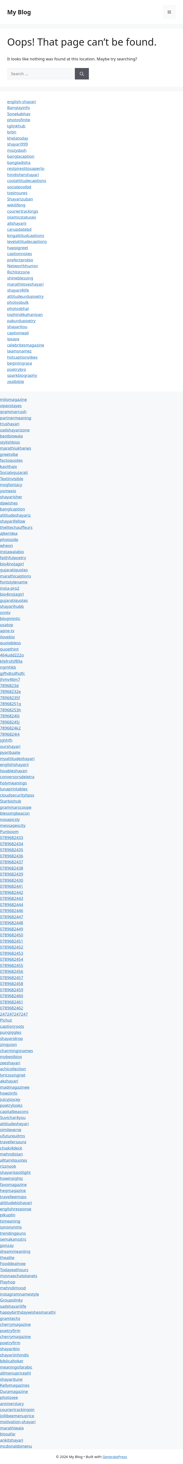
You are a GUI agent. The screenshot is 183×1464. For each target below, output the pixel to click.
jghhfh (6, 740)
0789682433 (11, 837)
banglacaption (20, 156)
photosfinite (18, 119)
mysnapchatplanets (18, 1275)
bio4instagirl (12, 564)
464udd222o (12, 655)
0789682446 (11, 910)
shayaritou (17, 326)
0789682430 (11, 880)
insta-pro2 (9, 588)
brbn (11, 132)
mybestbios (11, 1056)
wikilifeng (16, 205)
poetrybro (16, 369)
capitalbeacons (14, 1111)
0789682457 (11, 977)
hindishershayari (23, 174)
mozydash (16, 150)
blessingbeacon (15, 813)
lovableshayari (13, 770)
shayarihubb (12, 606)
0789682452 (11, 947)
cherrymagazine (15, 1324)
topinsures (17, 192)
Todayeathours (14, 1269)
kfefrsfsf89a (11, 661)
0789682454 (11, 959)
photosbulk (18, 302)
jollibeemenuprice (17, 1415)
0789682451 (11, 941)
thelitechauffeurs (16, 527)
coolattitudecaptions (26, 180)
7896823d (9, 685)
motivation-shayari (18, 1421)
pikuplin (7, 1214)
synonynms (11, 1227)
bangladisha (18, 162)
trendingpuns (13, 1233)
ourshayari (10, 746)
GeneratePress (114, 1456)
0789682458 (11, 983)
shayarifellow (12, 521)
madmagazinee (14, 1087)
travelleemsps (13, 1196)
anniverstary (12, 1403)
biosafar (7, 1434)
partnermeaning (15, 417)
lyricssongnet (12, 1075)
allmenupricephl (15, 1373)
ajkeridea (9, 533)
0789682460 (11, 995)
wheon (6, 545)
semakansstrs (13, 1239)
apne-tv (7, 630)
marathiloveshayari (25, 284)
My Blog (19, 12)
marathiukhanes (15, 448)
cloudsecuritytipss (17, 795)
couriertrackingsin (17, 1409)
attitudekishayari (16, 1202)
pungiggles (10, 1032)
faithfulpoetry (13, 557)
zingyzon (8, 1044)
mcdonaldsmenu (16, 1446)
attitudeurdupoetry (25, 296)
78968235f (10, 697)
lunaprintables (14, 789)
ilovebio (7, 637)
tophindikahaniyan (25, 314)
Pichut (6, 1020)
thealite (7, 1257)
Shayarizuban (20, 199)
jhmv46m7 (10, 679)
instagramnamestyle (19, 1294)
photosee (9, 1397)
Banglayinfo (18, 107)
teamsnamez (19, 351)
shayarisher (11, 496)
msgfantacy (11, 484)
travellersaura (13, 1141)
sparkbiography (22, 375)
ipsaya (13, 338)
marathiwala (12, 1428)
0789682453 (11, 953)
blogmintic (10, 618)
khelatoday (17, 138)
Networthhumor (22, 265)
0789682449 (11, 929)
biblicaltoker (11, 1361)
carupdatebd (19, 229)
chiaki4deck (11, 1148)
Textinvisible (11, 478)
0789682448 (11, 922)
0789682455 (11, 965)
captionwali (18, 333)
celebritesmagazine (25, 345)
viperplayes (11, 405)
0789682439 (11, 874)
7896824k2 (10, 728)
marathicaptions (15, 576)
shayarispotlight (15, 1172)
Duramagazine (14, 1391)
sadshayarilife (13, 1306)
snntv (5, 612)
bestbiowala (11, 436)
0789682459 (11, 989)
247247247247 (14, 1014)
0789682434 (11, 843)
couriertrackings (22, 211)
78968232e (10, 691)
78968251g (10, 703)
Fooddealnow (13, 1263)
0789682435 (11, 849)
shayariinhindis (14, 1355)
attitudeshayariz (15, 515)
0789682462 (11, 1008)
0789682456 (11, 971)
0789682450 (11, 935)
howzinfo (8, 1093)
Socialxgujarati (14, 472)
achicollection (13, 1068)
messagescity (12, 825)
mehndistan (11, 1154)
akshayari (9, 1081)
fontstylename (13, 582)
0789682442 (11, 892)
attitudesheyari (14, 1123)
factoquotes (11, 460)
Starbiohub (10, 801)
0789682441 (11, 886)
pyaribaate (10, 752)
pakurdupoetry (21, 320)
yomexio (8, 490)
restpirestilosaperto (25, 168)
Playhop (7, 1282)
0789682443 (11, 898)
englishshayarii (14, 764)
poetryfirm (10, 1330)
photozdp (9, 539)
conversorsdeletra (17, 776)
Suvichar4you (12, 1117)
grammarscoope (15, 807)
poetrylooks (11, 1105)
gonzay (7, 1245)
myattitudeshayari (17, 758)
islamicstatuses (21, 217)
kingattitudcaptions (25, 235)
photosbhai (18, 308)
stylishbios (10, 442)
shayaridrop (11, 1038)
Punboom (9, 831)
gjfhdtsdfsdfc (12, 673)
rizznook (8, 1166)
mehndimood (13, 1288)
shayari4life (18, 290)
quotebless (10, 642)
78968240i (10, 716)
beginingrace (19, 363)
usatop (6, 624)
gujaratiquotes (14, 569)
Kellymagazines (15, 1385)
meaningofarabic (16, 1367)
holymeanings (13, 783)
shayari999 (17, 144)
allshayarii (16, 223)
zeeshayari (10, 1062)
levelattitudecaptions (27, 241)
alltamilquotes (13, 1160)
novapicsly (10, 819)
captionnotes (19, 253)
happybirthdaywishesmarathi (28, 1312)
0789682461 (11, 1002)
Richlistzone (18, 272)
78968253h (10, 710)
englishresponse (15, 1209)
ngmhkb (8, 667)
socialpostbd (19, 186)
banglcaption (12, 509)
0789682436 (11, 856)
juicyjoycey (10, 1099)
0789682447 (11, 916)
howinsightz (11, 1178)
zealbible (15, 381)
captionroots (12, 1026)
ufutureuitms (12, 1136)
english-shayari (21, 101)
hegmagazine (13, 1190)
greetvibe (9, 454)
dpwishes (9, 503)
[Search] (82, 73)
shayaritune (11, 1379)
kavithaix (8, 466)
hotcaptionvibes (22, 357)
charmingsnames (16, 1050)
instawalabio (12, 551)
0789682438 (11, 868)
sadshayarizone (15, 430)
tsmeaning (10, 1221)
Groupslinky (11, 1300)
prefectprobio (20, 259)
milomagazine (13, 399)
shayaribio (10, 1348)
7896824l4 (10, 734)
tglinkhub (16, 126)
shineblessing (20, 278)
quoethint (9, 649)
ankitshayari (11, 1440)
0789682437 (11, 862)
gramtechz (10, 1318)
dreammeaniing (15, 1251)
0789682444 (11, 904)
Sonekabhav (18, 113)
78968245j (10, 722)
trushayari (9, 423)
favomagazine (13, 1184)
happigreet (17, 247)
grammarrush (13, 411)
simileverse (10, 1129)
